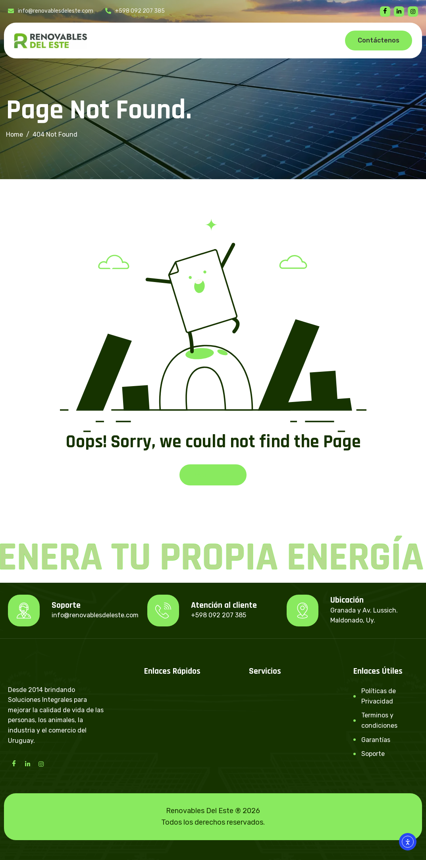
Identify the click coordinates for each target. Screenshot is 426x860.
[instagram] (413, 11)
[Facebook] (385, 11)
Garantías (375, 740)
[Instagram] (41, 763)
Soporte (373, 754)
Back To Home (213, 475)
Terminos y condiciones (379, 720)
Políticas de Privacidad (378, 696)
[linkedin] (399, 11)
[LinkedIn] (27, 763)
